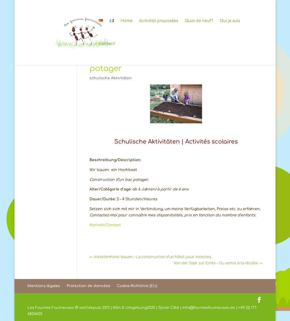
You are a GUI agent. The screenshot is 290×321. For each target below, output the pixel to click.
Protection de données (88, 286)
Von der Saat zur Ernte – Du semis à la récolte (218, 263)
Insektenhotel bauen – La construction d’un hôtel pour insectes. (151, 257)
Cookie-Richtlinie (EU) (137, 286)
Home (126, 21)
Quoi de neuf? (199, 21)
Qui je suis (230, 21)
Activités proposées (158, 21)
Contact (107, 44)
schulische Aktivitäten (111, 78)
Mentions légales (43, 286)
